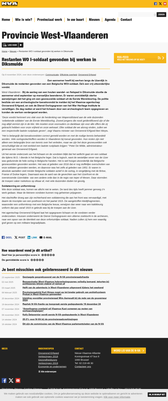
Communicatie (52, 74)
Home (4, 51)
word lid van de (127, 350)
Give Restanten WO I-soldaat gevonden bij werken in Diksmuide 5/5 (53, 255)
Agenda (110, 20)
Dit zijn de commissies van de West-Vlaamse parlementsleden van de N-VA (63, 324)
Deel (9, 237)
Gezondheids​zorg (47, 359)
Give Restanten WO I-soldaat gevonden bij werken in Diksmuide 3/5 (48, 255)
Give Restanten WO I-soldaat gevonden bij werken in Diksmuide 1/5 (42, 255)
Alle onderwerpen (48, 372)
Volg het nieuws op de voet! (136, 58)
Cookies (28, 389)
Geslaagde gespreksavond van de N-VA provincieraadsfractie (56, 277)
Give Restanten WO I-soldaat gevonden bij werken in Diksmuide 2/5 (45, 255)
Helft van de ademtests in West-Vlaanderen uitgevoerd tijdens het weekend (63, 287)
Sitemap (37, 389)
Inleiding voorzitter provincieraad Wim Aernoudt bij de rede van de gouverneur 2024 (65, 299)
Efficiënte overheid (68, 74)
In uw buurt (75, 20)
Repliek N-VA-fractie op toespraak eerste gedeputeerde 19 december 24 (62, 304)
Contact (126, 20)
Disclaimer (7, 389)
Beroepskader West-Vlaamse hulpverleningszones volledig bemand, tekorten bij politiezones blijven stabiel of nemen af (66, 282)
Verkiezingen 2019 (48, 363)
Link (34, 237)
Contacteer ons (83, 366)
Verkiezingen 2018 (48, 356)
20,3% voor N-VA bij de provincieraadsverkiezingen (50, 319)
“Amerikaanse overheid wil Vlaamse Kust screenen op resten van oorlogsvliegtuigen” (57, 309)
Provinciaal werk (49, 20)
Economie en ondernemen (52, 366)
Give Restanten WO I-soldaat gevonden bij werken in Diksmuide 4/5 (51, 255)
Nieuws (94, 20)
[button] (12, 45)
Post (22, 237)
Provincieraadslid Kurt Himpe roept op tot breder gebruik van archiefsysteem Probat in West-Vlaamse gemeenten (64, 293)
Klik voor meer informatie (117, 397)
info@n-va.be (113, 389)
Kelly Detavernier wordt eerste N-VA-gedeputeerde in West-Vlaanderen (61, 314)
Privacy (18, 389)
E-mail (48, 237)
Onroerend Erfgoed (87, 74)
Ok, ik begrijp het (157, 394)
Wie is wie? (23, 20)
